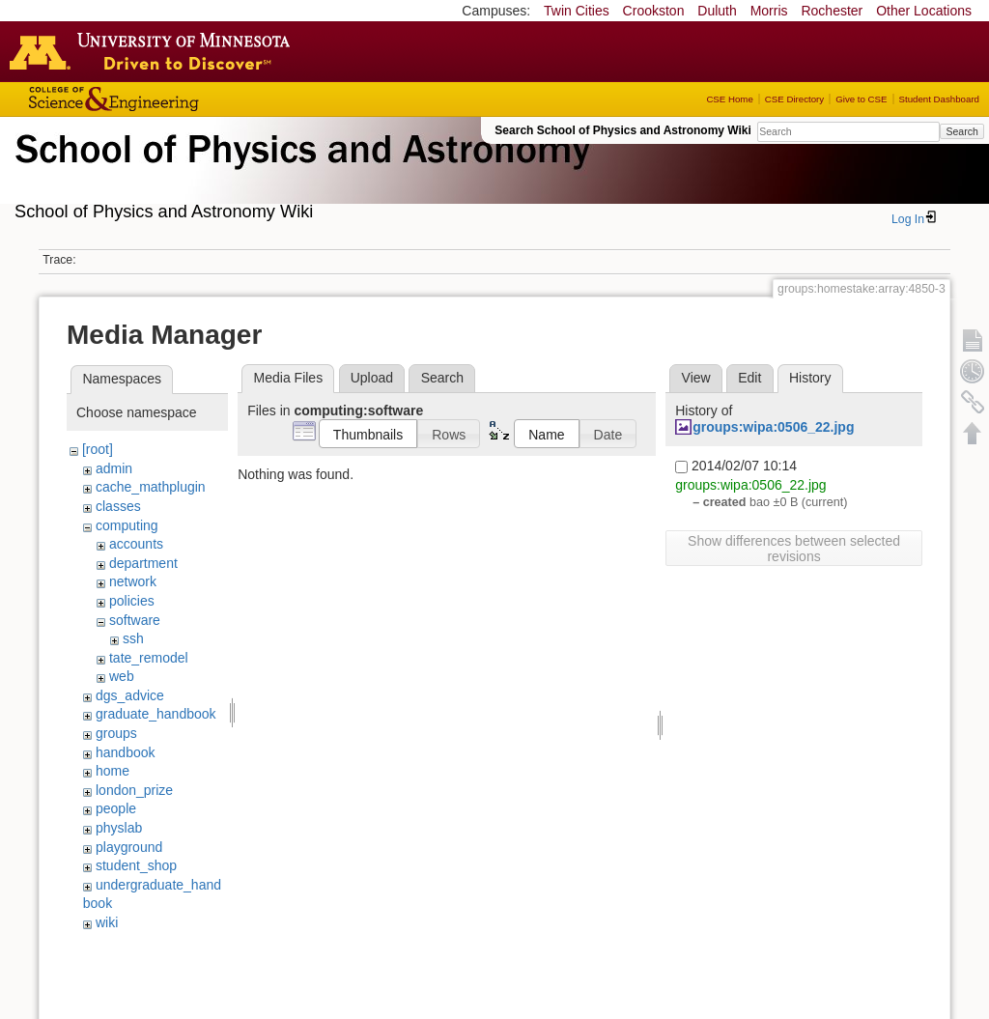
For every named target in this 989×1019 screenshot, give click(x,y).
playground (129, 847)
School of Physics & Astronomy (299, 172)
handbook (125, 752)
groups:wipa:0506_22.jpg (773, 427)
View (696, 377)
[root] (97, 449)
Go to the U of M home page (154, 51)
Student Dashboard (939, 99)
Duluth (716, 10)
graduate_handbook (156, 714)
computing (127, 525)
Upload (372, 377)
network (132, 581)
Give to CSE (861, 99)
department (143, 563)
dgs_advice (130, 695)
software (134, 620)
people (116, 808)
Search (961, 131)
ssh (133, 638)
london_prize (134, 790)
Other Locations (924, 10)
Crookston (654, 10)
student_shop (136, 865)
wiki (107, 922)
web (121, 676)
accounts (136, 544)
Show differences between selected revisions (794, 548)
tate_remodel (148, 657)
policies (132, 601)
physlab (119, 827)
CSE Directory (794, 99)
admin (114, 468)
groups (116, 733)
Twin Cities (576, 10)
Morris (769, 10)
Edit (749, 377)
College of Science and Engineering (174, 99)
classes (118, 506)
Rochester (831, 10)
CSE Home (729, 99)
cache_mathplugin (151, 487)
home (112, 770)
